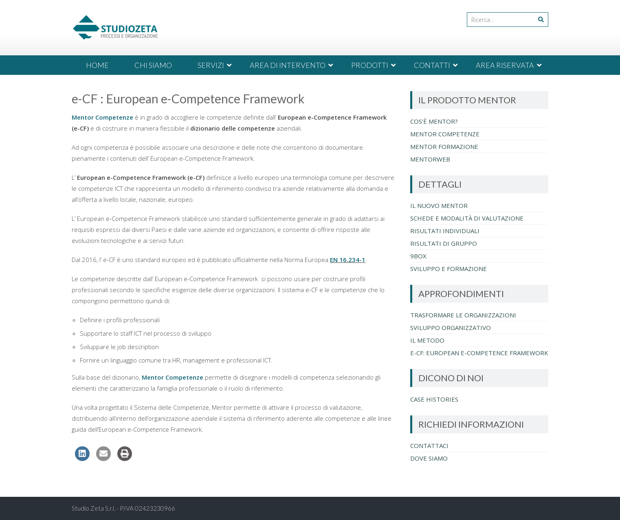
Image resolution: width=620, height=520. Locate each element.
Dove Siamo (429, 458)
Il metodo (427, 340)
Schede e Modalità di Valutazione (466, 218)
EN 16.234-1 (347, 260)
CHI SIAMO (153, 65)
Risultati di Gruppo (443, 243)
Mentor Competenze (102, 117)
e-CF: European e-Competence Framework (479, 353)
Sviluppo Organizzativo (450, 327)
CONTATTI (432, 65)
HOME (97, 65)
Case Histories (434, 399)
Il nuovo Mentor (439, 205)
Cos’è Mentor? (434, 121)
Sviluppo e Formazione (448, 268)
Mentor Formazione (444, 146)
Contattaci (429, 445)
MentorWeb (430, 159)
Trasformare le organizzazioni (463, 315)
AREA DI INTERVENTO (287, 65)
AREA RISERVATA (505, 65)
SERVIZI (211, 65)
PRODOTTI (369, 65)
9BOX (418, 256)
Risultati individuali (444, 231)
